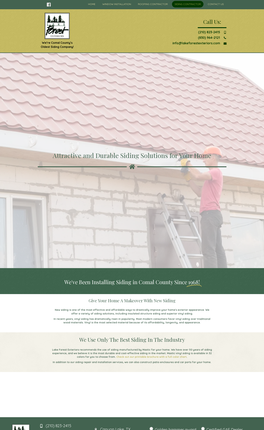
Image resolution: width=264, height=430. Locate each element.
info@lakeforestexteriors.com (196, 43)
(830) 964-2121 (209, 38)
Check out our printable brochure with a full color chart (151, 363)
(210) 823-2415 (209, 32)
